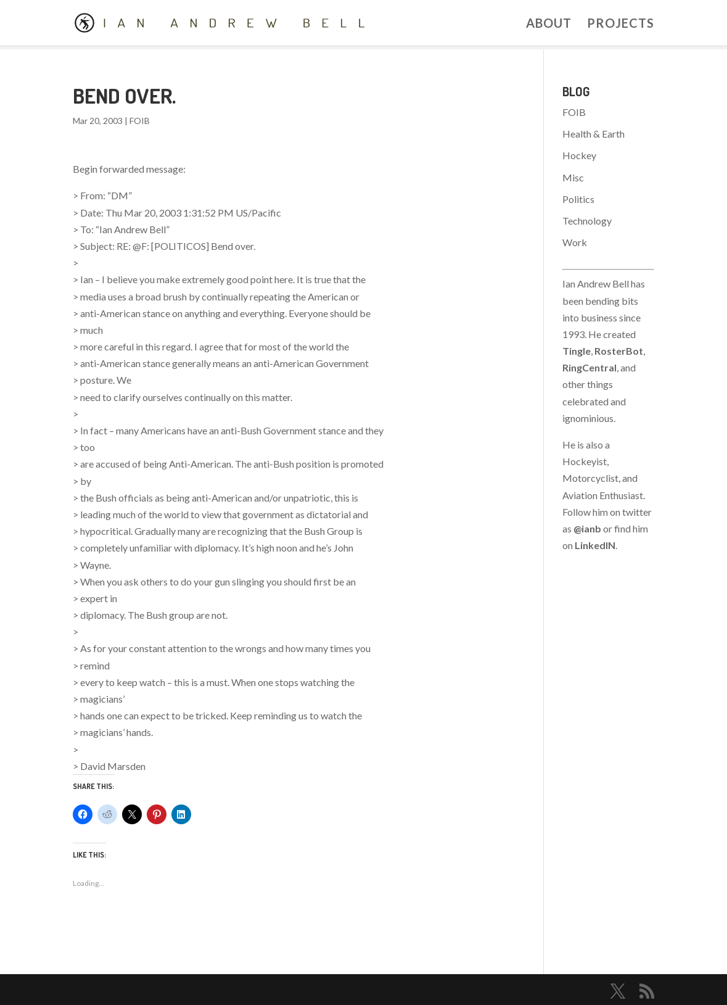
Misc (573, 177)
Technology (587, 220)
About (549, 24)
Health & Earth (593, 133)
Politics (578, 199)
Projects (620, 24)
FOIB (139, 120)
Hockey (579, 155)
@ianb (587, 528)
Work (574, 242)
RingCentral (589, 367)
